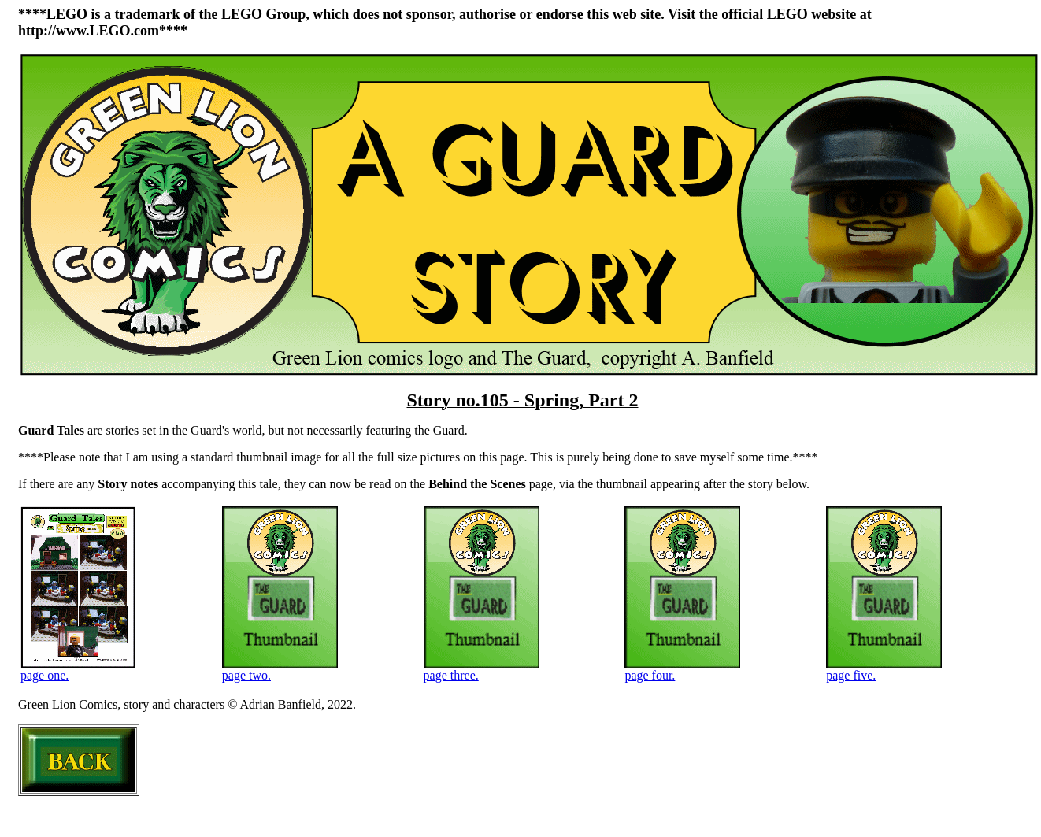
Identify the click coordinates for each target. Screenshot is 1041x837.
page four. (682, 669)
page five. (884, 669)
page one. (78, 669)
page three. (481, 669)
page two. (280, 669)
